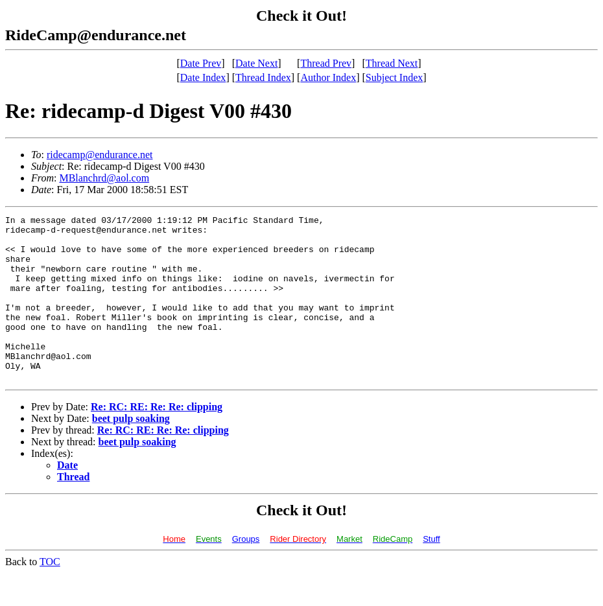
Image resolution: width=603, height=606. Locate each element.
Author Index (328, 77)
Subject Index (394, 77)
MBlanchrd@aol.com (104, 177)
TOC (50, 594)
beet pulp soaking (131, 451)
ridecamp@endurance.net (100, 154)
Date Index (203, 77)
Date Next (256, 63)
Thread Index (263, 77)
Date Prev (201, 63)
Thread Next (392, 63)
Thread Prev (325, 63)
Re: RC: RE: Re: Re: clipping (156, 439)
